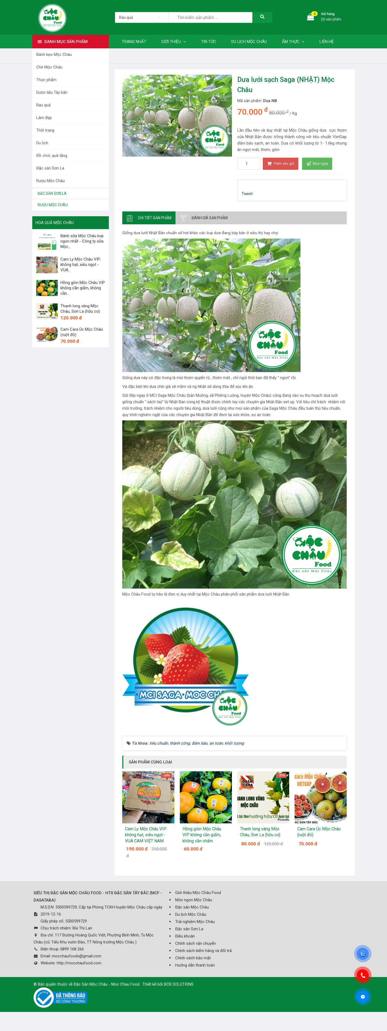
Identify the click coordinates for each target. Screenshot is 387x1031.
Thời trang (45, 130)
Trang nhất (134, 41)
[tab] (148, 217)
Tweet (247, 193)
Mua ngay (317, 163)
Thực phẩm (46, 79)
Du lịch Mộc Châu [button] (249, 41)
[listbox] (142, 17)
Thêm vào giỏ (280, 163)
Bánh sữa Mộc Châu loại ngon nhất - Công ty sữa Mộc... (81, 241)
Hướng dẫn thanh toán (195, 965)
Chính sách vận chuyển (195, 943)
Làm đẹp (44, 117)
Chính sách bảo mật (193, 958)
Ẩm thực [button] (293, 41)
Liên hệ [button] (327, 41)
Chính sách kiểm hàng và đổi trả (203, 950)
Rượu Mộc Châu (50, 180)
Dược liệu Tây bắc (51, 92)
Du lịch (42, 142)
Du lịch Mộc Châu (190, 914)
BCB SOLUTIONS (179, 984)
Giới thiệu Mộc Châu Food (198, 892)
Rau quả (43, 105)
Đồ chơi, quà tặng (51, 155)
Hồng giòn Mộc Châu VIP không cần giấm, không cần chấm (201, 834)
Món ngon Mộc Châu (193, 899)
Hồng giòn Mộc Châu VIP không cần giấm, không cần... (82, 288)
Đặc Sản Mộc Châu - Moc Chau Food (106, 984)
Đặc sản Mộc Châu (192, 907)
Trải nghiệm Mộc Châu (195, 921)
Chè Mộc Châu (49, 67)
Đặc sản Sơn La (50, 168)
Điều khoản (185, 936)
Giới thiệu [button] (173, 41)
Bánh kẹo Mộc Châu (54, 54)
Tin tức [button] (208, 41)
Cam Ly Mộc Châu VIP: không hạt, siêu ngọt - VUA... (80, 264)
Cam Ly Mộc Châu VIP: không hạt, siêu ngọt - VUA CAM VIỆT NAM (146, 834)
